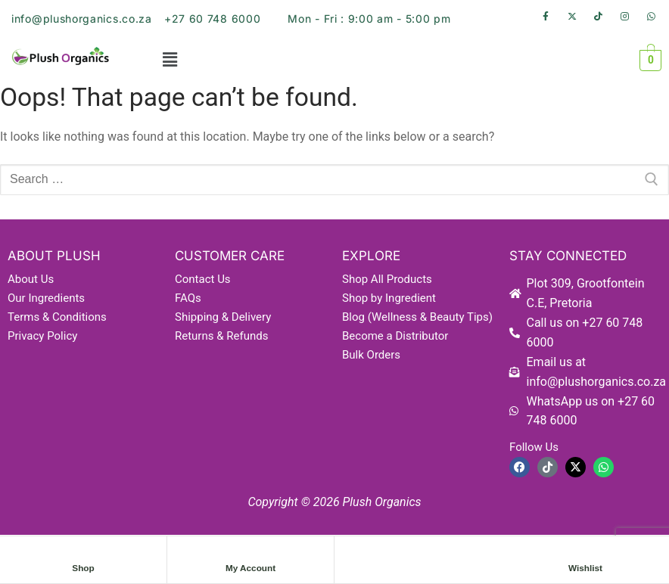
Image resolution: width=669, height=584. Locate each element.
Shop (83, 568)
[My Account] (250, 553)
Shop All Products (387, 279)
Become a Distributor (395, 336)
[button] (169, 60)
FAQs (188, 298)
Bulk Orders (371, 355)
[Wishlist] (585, 553)
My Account (250, 568)
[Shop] (83, 553)
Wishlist (585, 568)
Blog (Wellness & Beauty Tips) (417, 317)
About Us (31, 279)
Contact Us (203, 279)
